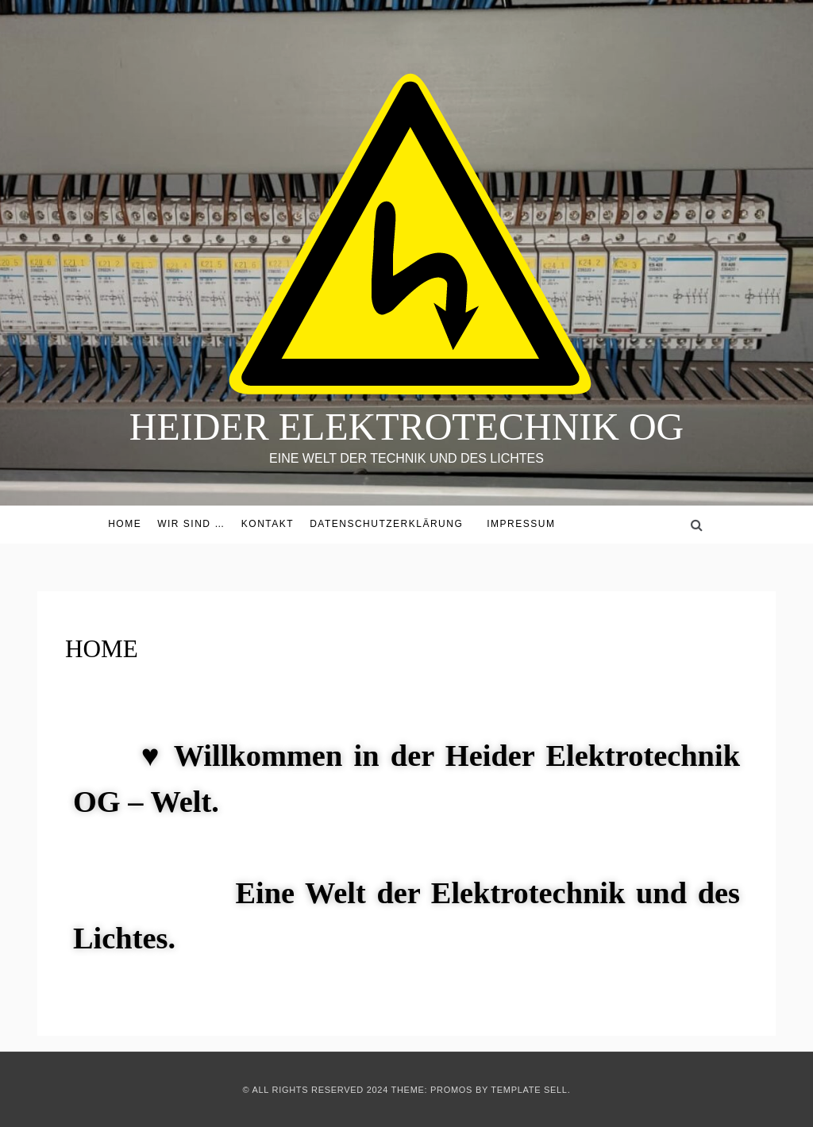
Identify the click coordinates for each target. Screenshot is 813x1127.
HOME (124, 523)
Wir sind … (191, 523)
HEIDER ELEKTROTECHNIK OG (406, 427)
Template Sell (529, 1089)
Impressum (521, 523)
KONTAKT (267, 523)
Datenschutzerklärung (386, 523)
